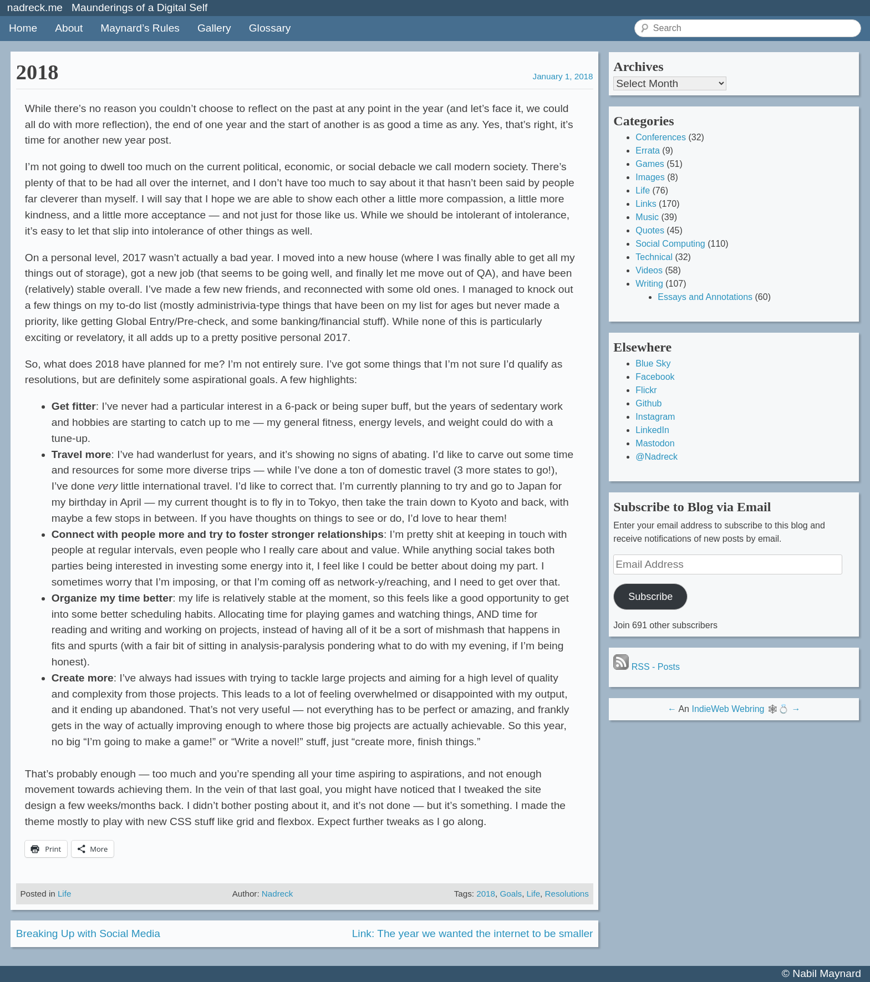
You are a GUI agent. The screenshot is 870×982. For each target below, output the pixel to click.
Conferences (660, 137)
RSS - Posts (646, 666)
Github (648, 403)
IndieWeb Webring (727, 709)
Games (649, 164)
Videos (649, 270)
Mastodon (654, 443)
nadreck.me (35, 7)
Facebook (654, 376)
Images (649, 177)
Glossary (270, 28)
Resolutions (567, 893)
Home (23, 28)
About (69, 28)
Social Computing (670, 243)
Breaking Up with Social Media (88, 933)
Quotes (649, 230)
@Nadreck (656, 456)
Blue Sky (652, 363)
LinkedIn (652, 430)
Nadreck (277, 893)
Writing (649, 283)
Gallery (214, 28)
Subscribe (650, 596)
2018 (485, 893)
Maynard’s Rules (140, 28)
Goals (511, 893)
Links (645, 203)
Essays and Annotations (705, 297)
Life (65, 893)
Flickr (646, 390)
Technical (654, 257)
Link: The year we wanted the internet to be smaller (472, 933)
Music (647, 217)
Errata (647, 150)
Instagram (655, 416)
